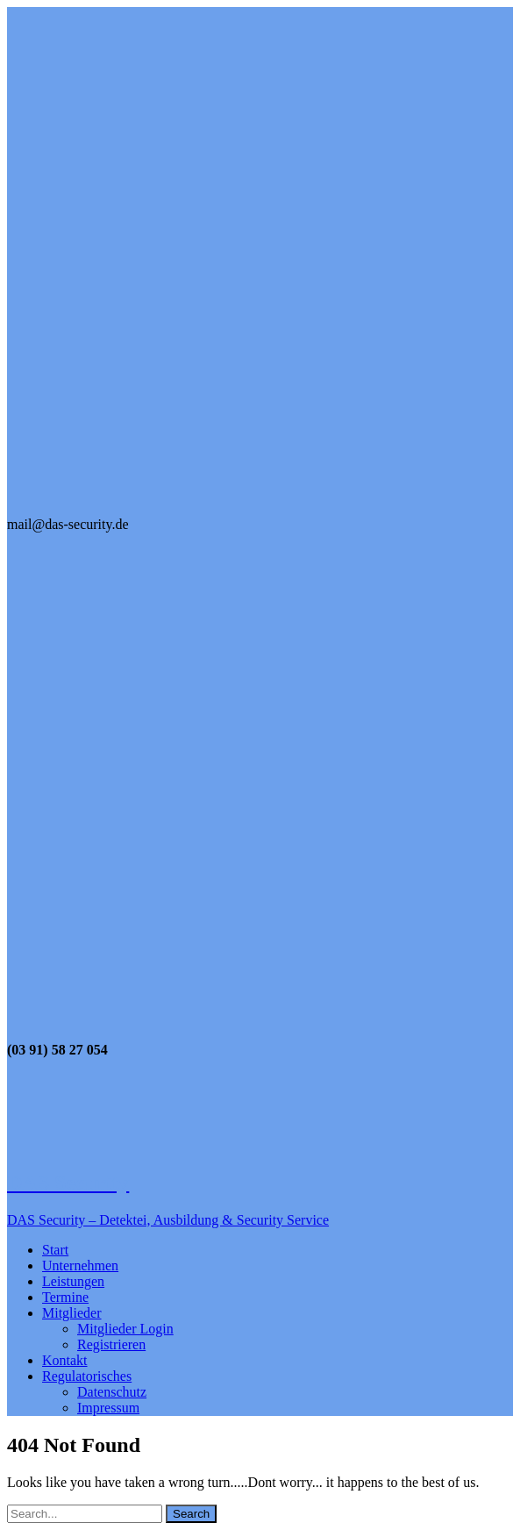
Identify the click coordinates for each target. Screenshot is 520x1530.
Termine (65, 1297)
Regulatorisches (87, 1376)
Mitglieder (72, 1312)
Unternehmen (80, 1265)
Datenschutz (111, 1391)
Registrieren (111, 1344)
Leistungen (73, 1281)
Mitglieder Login (125, 1328)
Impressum (108, 1407)
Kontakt (65, 1360)
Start (55, 1249)
